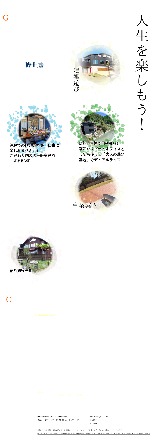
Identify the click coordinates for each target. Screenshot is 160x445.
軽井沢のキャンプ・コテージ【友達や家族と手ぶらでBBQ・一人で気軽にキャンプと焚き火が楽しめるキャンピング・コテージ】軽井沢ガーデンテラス (94, 434)
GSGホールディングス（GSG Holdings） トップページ (58, 420)
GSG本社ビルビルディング (45, 315)
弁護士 (61, 395)
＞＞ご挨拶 (48, 399)
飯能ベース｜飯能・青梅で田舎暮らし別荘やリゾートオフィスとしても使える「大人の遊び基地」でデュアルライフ (81, 430)
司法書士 (79, 395)
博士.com (40, 392)
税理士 (70, 395)
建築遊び (93, 420)
